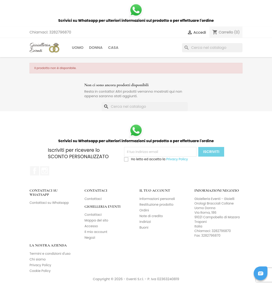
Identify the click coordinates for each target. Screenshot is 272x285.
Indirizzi (145, 221)
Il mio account (95, 232)
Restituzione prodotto (156, 204)
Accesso (91, 226)
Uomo (78, 47)
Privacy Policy (177, 159)
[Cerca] (212, 47)
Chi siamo (38, 259)
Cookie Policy (40, 270)
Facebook (34, 170)
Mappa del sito (96, 220)
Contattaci (93, 198)
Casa (113, 47)
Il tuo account (154, 190)
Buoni (143, 227)
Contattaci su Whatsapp (49, 202)
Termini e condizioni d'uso (50, 253)
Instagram (44, 170)
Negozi (89, 237)
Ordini (144, 210)
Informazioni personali (157, 198)
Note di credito (151, 216)
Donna (96, 47)
